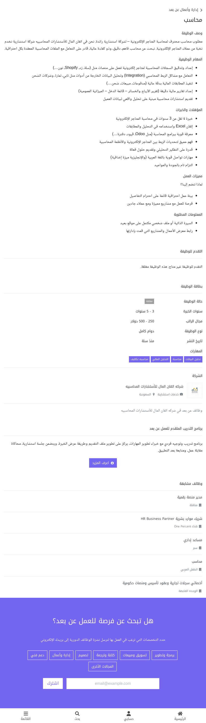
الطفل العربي (189, 569)
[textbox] (103, 132)
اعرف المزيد (103, 463)
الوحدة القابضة (188, 591)
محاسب (197, 561)
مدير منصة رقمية (189, 497)
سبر (195, 548)
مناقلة (194, 505)
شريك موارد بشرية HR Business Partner (171, 519)
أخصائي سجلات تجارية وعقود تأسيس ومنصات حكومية (162, 583)
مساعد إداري (193, 540)
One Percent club (186, 526)
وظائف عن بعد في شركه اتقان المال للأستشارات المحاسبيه (161, 410)
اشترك (53, 683)
